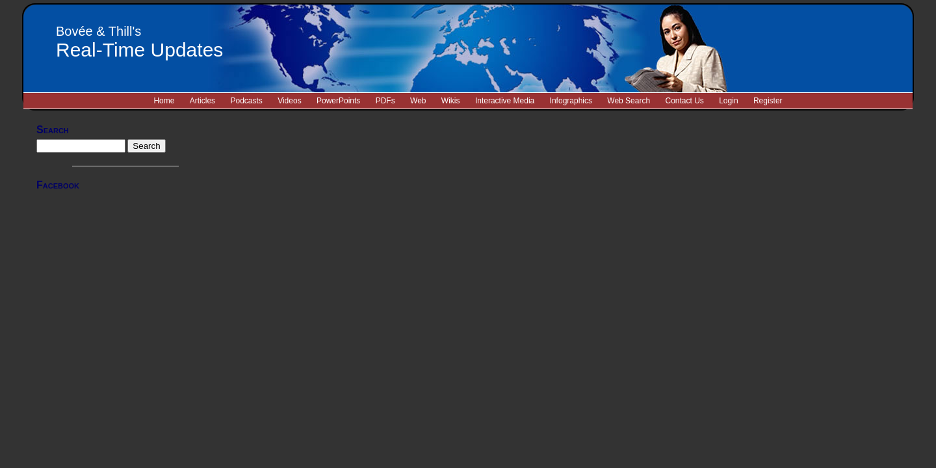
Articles (202, 100)
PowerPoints (338, 100)
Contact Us (684, 100)
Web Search (628, 100)
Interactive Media (504, 100)
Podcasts (246, 100)
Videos (289, 100)
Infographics (571, 100)
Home (163, 100)
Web (418, 100)
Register (768, 100)
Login (728, 100)
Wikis (450, 100)
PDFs (385, 100)
